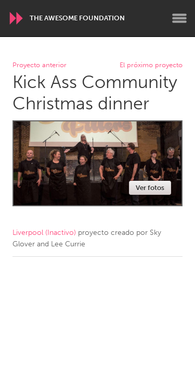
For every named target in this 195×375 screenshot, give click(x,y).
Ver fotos (150, 188)
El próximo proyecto (151, 65)
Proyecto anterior (39, 65)
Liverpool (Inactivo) (44, 232)
